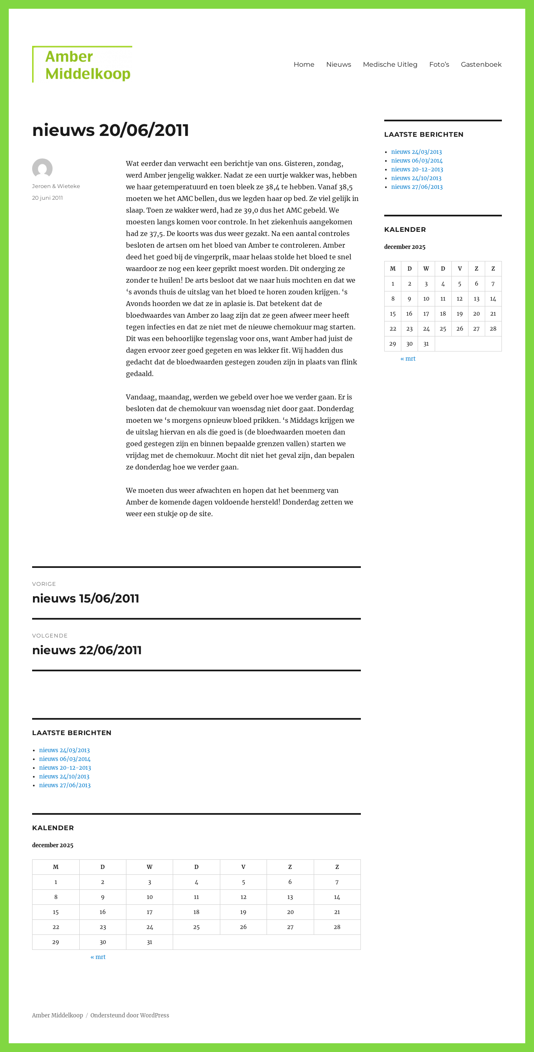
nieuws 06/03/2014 (65, 759)
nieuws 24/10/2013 (64, 776)
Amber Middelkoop (57, 1015)
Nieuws (338, 64)
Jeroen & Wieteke (56, 186)
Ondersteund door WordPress (130, 1015)
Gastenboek (481, 64)
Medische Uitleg (390, 64)
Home (304, 64)
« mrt (98, 957)
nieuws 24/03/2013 (64, 750)
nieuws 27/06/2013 (65, 785)
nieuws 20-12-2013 (65, 767)
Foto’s (439, 64)
